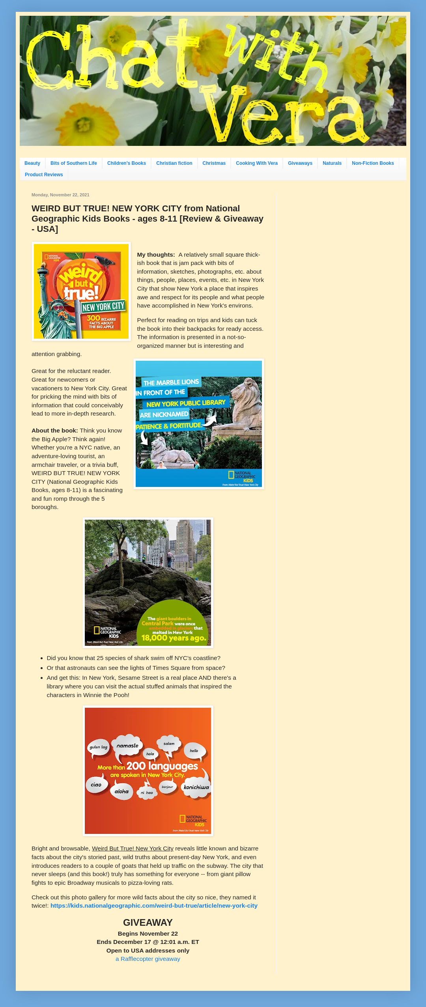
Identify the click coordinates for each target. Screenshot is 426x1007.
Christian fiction (174, 163)
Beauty (32, 163)
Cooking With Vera (257, 163)
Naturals (332, 163)
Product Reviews (44, 174)
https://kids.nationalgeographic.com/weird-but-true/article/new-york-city (154, 905)
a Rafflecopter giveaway (148, 958)
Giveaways (300, 163)
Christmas (214, 163)
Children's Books (126, 163)
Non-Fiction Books (373, 163)
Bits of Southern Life (73, 163)
